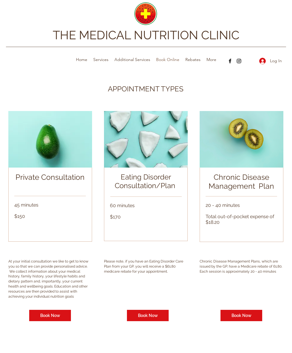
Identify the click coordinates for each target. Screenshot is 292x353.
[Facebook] (230, 61)
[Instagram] (239, 61)
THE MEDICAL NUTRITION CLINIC (146, 35)
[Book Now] (50, 315)
